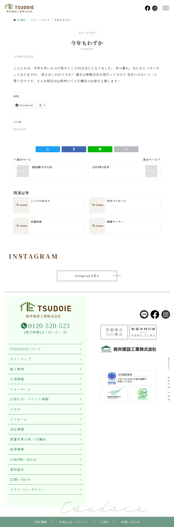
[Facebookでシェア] (74, 149)
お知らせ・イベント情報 (29, 399)
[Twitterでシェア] (48, 149)
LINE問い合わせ (23, 459)
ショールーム (20, 389)
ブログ (15, 409)
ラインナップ (20, 359)
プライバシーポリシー (27, 489)
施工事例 (17, 369)
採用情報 (17, 449)
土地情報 (17, 379)
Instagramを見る (87, 276)
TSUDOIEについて (25, 349)
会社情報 (17, 429)
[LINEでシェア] (100, 149)
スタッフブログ (87, 32)
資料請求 (17, 469)
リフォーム (18, 419)
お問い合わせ (20, 479)
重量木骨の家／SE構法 (28, 439)
